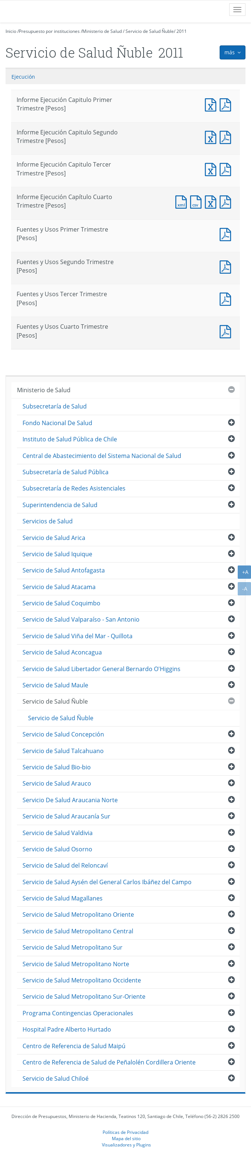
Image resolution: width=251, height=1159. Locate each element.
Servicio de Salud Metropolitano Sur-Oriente (84, 996)
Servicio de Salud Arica (54, 538)
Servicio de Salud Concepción (63, 734)
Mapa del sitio (126, 1138)
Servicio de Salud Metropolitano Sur (73, 947)
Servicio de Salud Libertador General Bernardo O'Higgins (101, 669)
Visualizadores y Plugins (126, 1145)
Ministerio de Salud (102, 31)
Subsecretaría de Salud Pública (66, 472)
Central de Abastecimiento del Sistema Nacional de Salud (102, 456)
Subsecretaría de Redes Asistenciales (74, 488)
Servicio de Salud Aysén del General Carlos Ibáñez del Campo (107, 882)
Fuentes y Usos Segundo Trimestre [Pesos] (227, 266)
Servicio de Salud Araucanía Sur (66, 816)
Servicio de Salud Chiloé (56, 1078)
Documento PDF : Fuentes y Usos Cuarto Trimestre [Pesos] (227, 330)
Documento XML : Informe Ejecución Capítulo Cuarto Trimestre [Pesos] (182, 201)
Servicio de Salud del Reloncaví (65, 865)
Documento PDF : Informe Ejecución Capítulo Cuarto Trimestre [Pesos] (227, 201)
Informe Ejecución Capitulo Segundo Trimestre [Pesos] (212, 136)
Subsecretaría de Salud (55, 406)
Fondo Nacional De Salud (57, 423)
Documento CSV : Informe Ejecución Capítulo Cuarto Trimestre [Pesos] (197, 201)
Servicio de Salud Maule (55, 685)
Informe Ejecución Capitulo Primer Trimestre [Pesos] (212, 104)
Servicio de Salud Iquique (57, 554)
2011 (181, 31)
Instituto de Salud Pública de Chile (70, 439)
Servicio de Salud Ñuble (150, 31)
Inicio (11, 31)
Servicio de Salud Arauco (57, 783)
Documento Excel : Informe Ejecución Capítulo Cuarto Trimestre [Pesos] (212, 201)
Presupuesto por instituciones (49, 31)
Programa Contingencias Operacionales (78, 1013)
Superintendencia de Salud (60, 505)
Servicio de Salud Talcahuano (63, 751)
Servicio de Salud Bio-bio (57, 767)
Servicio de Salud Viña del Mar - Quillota (78, 636)
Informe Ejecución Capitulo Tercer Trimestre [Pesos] (212, 168)
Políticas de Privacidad (125, 1132)
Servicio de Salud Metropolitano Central (78, 931)
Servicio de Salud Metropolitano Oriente (78, 914)
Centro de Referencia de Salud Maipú (74, 1046)
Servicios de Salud (48, 521)
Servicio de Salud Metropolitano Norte (76, 964)
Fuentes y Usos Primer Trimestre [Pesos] (227, 233)
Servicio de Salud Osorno (57, 849)
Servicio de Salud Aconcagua (62, 652)
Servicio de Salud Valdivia (58, 833)
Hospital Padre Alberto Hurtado (67, 1029)
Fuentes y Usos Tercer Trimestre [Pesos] (227, 298)
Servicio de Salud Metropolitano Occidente (82, 980)
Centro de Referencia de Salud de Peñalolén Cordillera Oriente (109, 1062)
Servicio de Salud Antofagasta (64, 570)
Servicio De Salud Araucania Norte (70, 800)
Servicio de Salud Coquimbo (61, 603)
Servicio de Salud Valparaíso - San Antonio (81, 619)
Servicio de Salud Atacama (59, 587)
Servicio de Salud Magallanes (63, 898)
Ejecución (23, 76)
